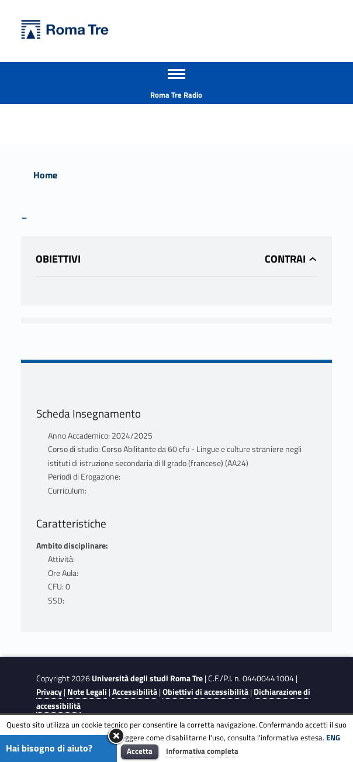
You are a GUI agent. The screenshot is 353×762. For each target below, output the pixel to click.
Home (45, 175)
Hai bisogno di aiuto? (49, 748)
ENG (333, 737)
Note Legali (87, 691)
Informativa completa (202, 751)
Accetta (140, 751)
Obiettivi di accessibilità (205, 691)
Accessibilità (134, 691)
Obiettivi (58, 259)
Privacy (49, 691)
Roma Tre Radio (176, 95)
